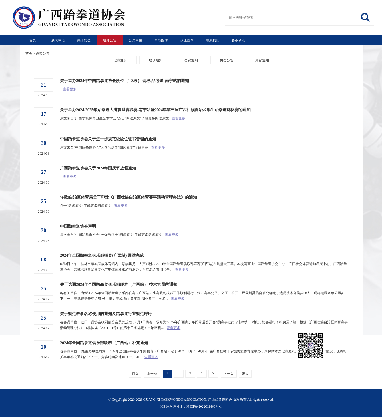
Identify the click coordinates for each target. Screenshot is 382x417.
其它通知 (262, 60)
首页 (32, 40)
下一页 (228, 374)
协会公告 (226, 60)
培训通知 (156, 60)
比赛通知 (120, 60)
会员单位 (135, 40)
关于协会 (84, 40)
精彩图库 (161, 40)
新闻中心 (58, 40)
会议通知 (191, 60)
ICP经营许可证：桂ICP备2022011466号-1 (191, 406)
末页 (245, 374)
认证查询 (187, 40)
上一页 (152, 374)
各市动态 (238, 40)
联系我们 (212, 40)
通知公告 (110, 40)
